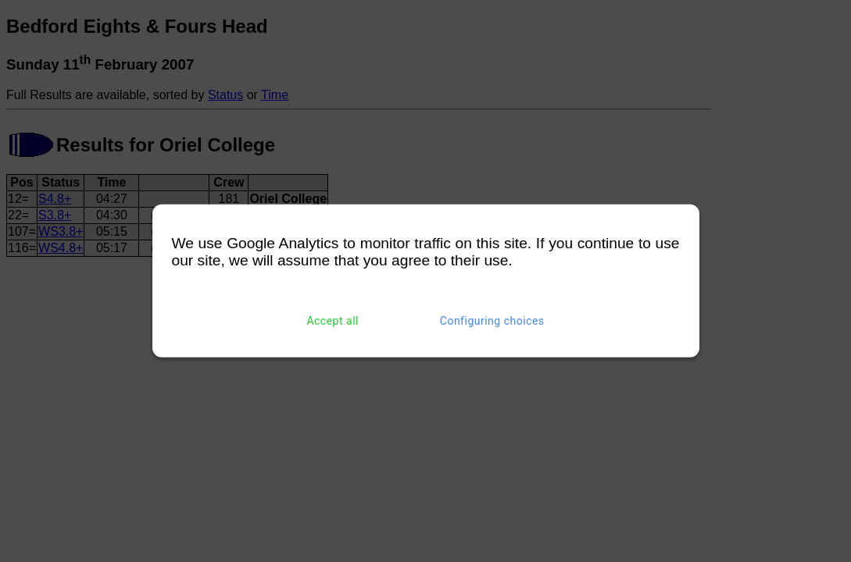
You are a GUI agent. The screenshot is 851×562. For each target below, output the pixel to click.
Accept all (332, 321)
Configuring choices (492, 321)
